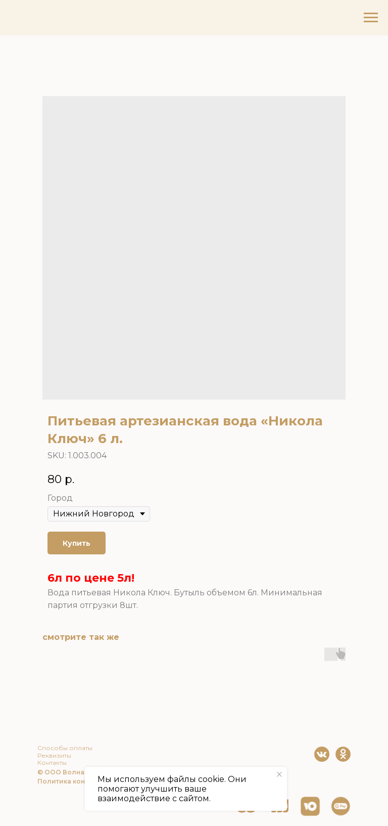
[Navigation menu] (371, 18)
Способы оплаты (64, 748)
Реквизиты (54, 755)
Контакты (52, 762)
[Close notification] (279, 774)
